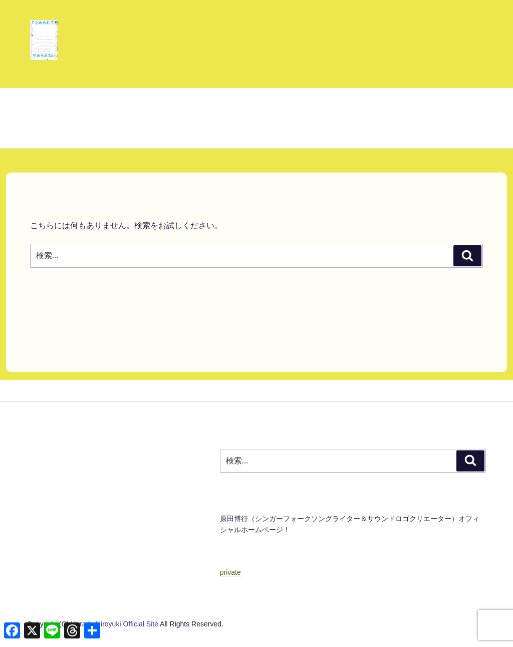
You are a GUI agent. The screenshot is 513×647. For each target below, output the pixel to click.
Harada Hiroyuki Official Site (115, 624)
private (230, 572)
